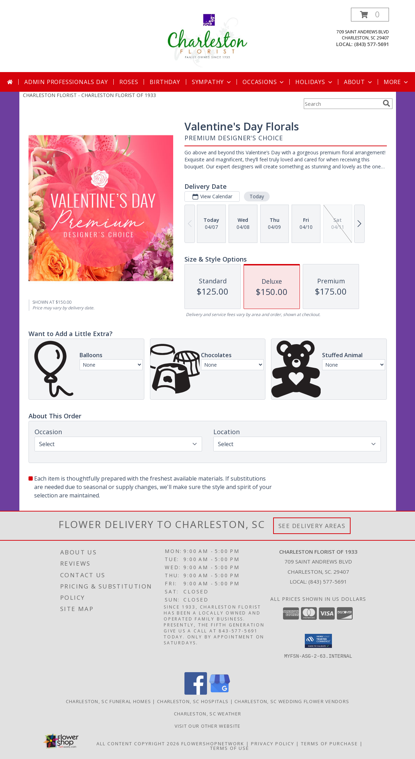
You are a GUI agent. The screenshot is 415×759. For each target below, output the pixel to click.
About (358, 82)
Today (256, 196)
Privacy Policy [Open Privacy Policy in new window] (272, 743)
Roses (128, 82)
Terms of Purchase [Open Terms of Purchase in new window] (329, 743)
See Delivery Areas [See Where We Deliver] (312, 526)
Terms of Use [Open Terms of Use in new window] (229, 748)
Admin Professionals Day (66, 82)
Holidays (314, 82)
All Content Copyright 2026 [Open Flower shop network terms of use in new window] (138, 743)
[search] (386, 103)
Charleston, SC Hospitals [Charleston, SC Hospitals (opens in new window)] (192, 701)
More (396, 82)
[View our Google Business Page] (219, 692)
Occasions (264, 82)
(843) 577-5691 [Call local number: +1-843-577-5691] (371, 44)
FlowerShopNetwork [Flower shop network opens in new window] (212, 743)
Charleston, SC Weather (207, 713)
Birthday (165, 82)
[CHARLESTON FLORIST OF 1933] (207, 40)
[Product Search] (341, 104)
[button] (370, 14)
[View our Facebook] (195, 692)
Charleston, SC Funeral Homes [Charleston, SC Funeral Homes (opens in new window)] (108, 701)
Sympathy (212, 82)
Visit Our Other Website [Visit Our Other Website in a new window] (208, 726)
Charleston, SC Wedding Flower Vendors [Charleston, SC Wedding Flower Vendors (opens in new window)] (291, 701)
